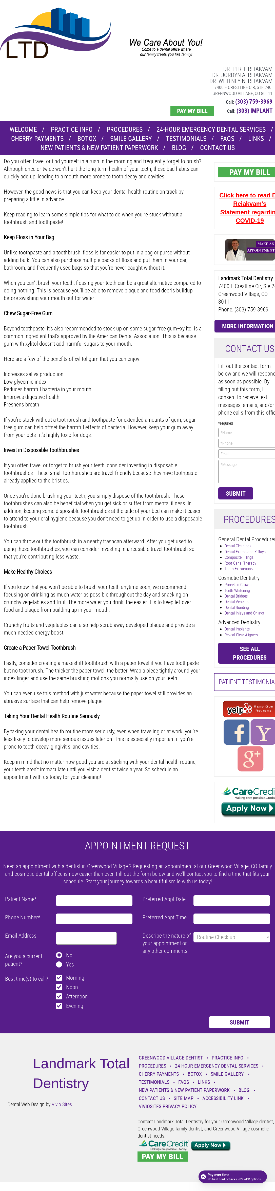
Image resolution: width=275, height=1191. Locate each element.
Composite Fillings (239, 557)
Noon (72, 987)
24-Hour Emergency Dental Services (211, 129)
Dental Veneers (236, 601)
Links (256, 138)
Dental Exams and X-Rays (245, 551)
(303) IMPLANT (254, 111)
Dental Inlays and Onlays (244, 613)
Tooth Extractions (239, 568)
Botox (86, 138)
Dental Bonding (237, 607)
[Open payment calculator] (233, 1176)
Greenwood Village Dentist (171, 1057)
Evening (74, 1005)
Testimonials (186, 138)
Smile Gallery (131, 138)
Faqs (227, 138)
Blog (179, 147)
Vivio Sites (62, 1104)
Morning (75, 977)
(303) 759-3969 (253, 101)
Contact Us (217, 147)
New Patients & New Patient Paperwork (99, 147)
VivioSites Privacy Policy (168, 1106)
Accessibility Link (223, 1098)
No (69, 955)
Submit (236, 493)
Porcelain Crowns (238, 584)
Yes (70, 964)
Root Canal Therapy (240, 563)
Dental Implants (237, 629)
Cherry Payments (37, 138)
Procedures (125, 129)
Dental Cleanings (238, 546)
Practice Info (72, 129)
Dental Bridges (236, 596)
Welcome (23, 129)
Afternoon (77, 996)
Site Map (183, 1098)
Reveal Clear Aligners (241, 635)
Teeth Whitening (237, 590)
